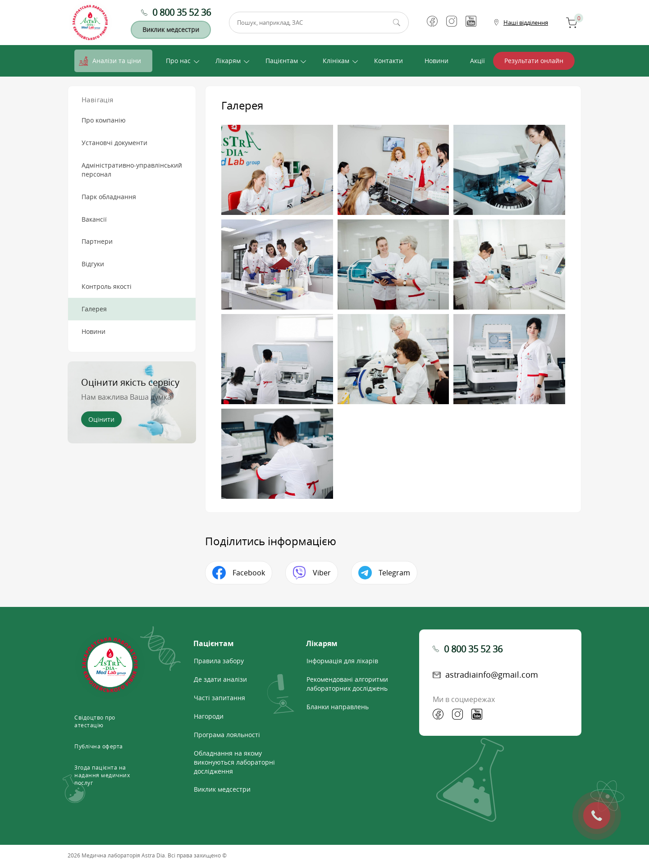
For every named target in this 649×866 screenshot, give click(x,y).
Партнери (97, 241)
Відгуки (93, 264)
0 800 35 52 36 (181, 12)
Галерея (94, 309)
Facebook (249, 573)
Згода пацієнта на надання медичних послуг (102, 775)
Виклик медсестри (170, 29)
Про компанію (104, 120)
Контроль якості (107, 286)
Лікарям (228, 60)
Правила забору (219, 660)
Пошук (396, 22)
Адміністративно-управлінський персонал (132, 169)
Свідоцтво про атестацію (94, 721)
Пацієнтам (281, 60)
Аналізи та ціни (116, 60)
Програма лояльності (227, 734)
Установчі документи (114, 142)
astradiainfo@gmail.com (491, 674)
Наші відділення (525, 22)
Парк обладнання (109, 196)
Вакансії (94, 219)
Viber (322, 573)
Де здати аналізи (220, 679)
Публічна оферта (98, 746)
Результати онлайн (533, 60)
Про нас (178, 60)
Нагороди (209, 716)
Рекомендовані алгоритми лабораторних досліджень (347, 684)
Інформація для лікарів (342, 660)
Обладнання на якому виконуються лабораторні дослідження (234, 762)
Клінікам (336, 60)
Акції (477, 60)
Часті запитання (219, 697)
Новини (436, 60)
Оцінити (101, 419)
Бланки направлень (337, 706)
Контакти (388, 60)
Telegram (394, 573)
